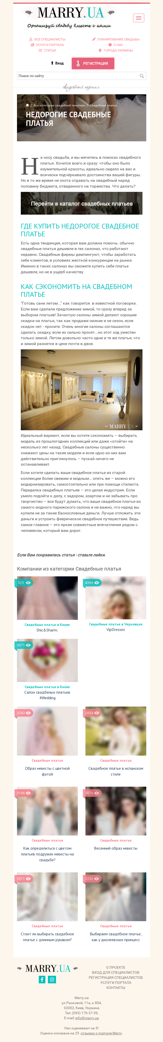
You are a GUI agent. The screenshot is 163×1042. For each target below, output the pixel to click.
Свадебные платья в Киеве (47, 624)
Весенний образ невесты (115, 848)
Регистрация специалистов (116, 978)
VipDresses (115, 629)
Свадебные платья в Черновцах (115, 624)
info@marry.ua (87, 1018)
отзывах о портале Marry (101, 1033)
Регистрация (95, 63)
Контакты (115, 988)
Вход (59, 63)
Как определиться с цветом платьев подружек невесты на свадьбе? (47, 854)
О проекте (115, 967)
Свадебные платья (47, 760)
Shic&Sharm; (47, 629)
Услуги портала (115, 983)
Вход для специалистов (115, 972)
